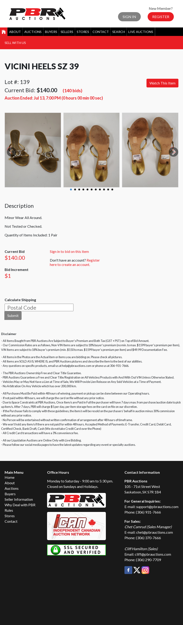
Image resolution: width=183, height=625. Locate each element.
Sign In (129, 16)
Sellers (67, 32)
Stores (83, 32)
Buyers (51, 32)
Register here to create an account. (75, 262)
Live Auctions (140, 32)
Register (160, 16)
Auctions (33, 32)
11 (112, 189)
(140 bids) (72, 90)
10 (108, 189)
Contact (101, 32)
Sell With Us (15, 43)
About (15, 32)
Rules (9, 510)
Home (9, 477)
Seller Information (19, 499)
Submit (13, 315)
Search (118, 32)
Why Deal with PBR (20, 505)
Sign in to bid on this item (69, 251)
